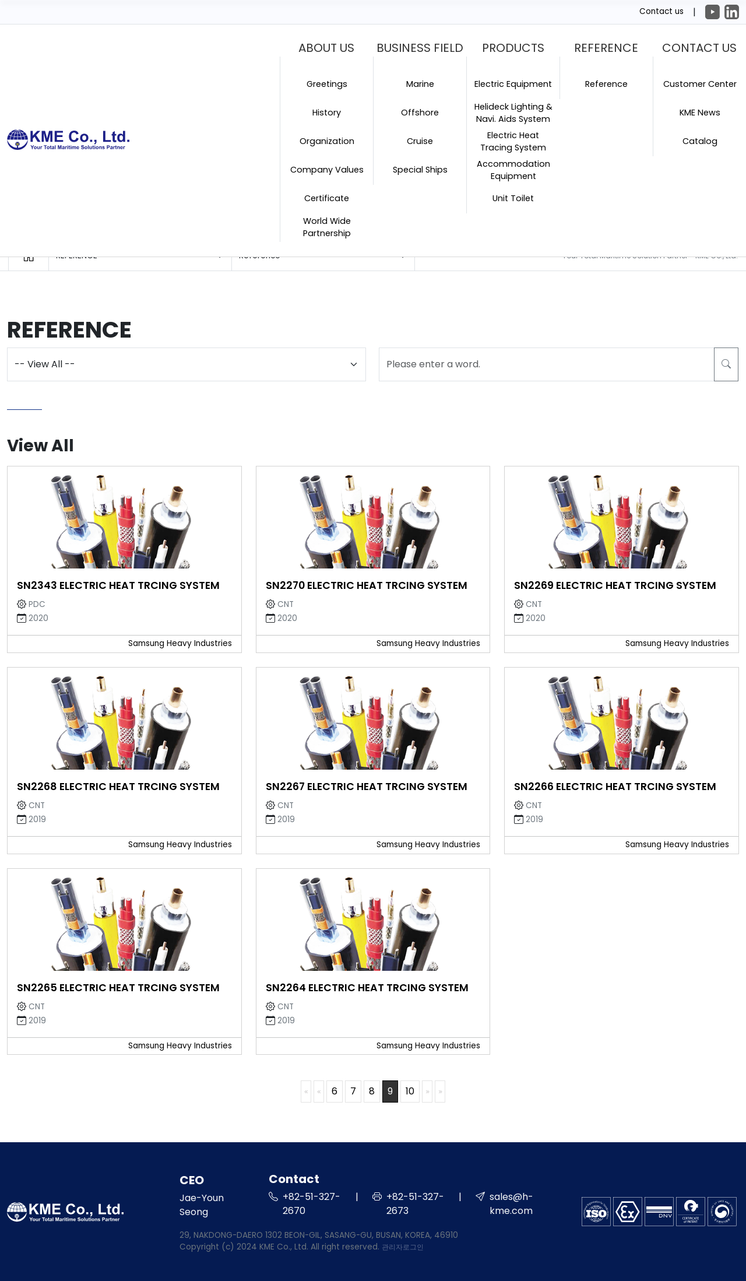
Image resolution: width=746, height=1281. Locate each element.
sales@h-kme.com (511, 1203)
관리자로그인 (403, 1247)
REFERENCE (606, 48)
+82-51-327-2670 (311, 1203)
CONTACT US (699, 48)
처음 (306, 1091)
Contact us (661, 11)
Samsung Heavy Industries (180, 643)
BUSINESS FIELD (419, 48)
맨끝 (440, 1091)
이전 (319, 1091)
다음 (427, 1091)
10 (410, 1091)
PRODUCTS (513, 48)
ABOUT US (326, 48)
